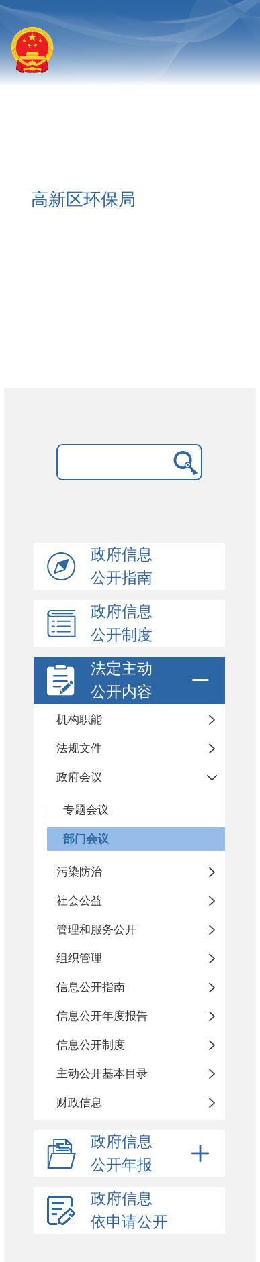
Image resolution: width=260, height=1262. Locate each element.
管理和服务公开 (96, 929)
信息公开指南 (90, 987)
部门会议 (86, 839)
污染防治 (79, 871)
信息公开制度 (90, 1045)
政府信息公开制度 (122, 623)
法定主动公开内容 (152, 680)
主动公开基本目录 (102, 1073)
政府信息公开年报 (152, 1153)
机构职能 (79, 719)
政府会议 (79, 777)
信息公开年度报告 (102, 1016)
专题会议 (86, 810)
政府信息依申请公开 (129, 1210)
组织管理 (79, 958)
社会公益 (79, 900)
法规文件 (79, 748)
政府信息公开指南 (122, 566)
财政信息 (79, 1102)
